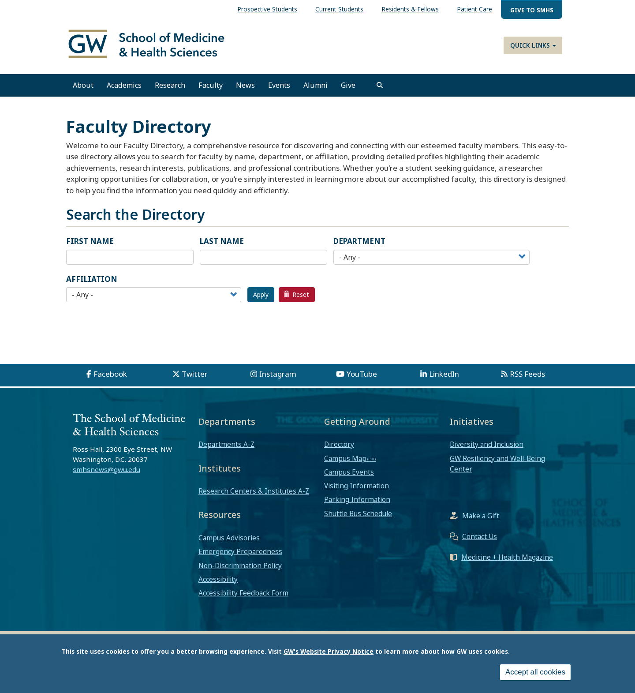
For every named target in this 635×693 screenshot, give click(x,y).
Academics (124, 85)
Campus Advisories (229, 537)
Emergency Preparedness (240, 551)
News (245, 85)
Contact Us (479, 536)
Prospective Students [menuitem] (267, 9)
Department (359, 241)
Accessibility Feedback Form (243, 592)
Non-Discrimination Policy (240, 565)
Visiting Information (356, 485)
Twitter (195, 374)
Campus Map (345, 458)
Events (279, 85)
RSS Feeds (527, 374)
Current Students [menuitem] (339, 9)
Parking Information (357, 499)
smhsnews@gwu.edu (106, 469)
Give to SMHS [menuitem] (531, 10)
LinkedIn (444, 374)
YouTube (362, 374)
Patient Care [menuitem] (474, 9)
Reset (296, 294)
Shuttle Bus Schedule (358, 513)
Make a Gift (480, 515)
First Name (90, 241)
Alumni (315, 85)
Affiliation (91, 279)
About (83, 85)
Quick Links (533, 45)
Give (348, 85)
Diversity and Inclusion (486, 444)
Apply (261, 294)
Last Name (222, 241)
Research (170, 85)
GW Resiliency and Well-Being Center (497, 463)
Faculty (210, 85)
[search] (380, 85)
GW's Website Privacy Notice (329, 651)
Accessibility (218, 579)
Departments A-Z (226, 444)
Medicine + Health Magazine (507, 557)
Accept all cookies (535, 672)
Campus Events (349, 472)
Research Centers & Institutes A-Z (253, 491)
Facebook (110, 374)
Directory (339, 444)
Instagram (277, 374)
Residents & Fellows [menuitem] (410, 9)
